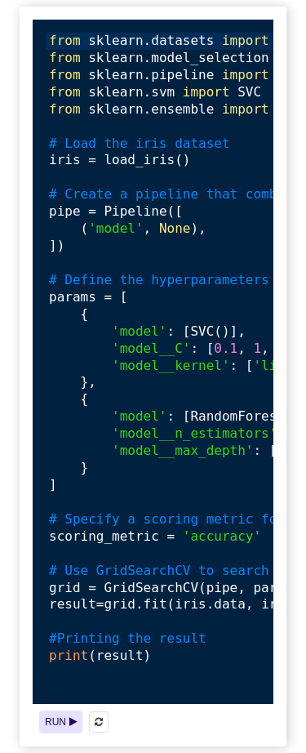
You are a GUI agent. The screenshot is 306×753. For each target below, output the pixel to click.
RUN (61, 722)
